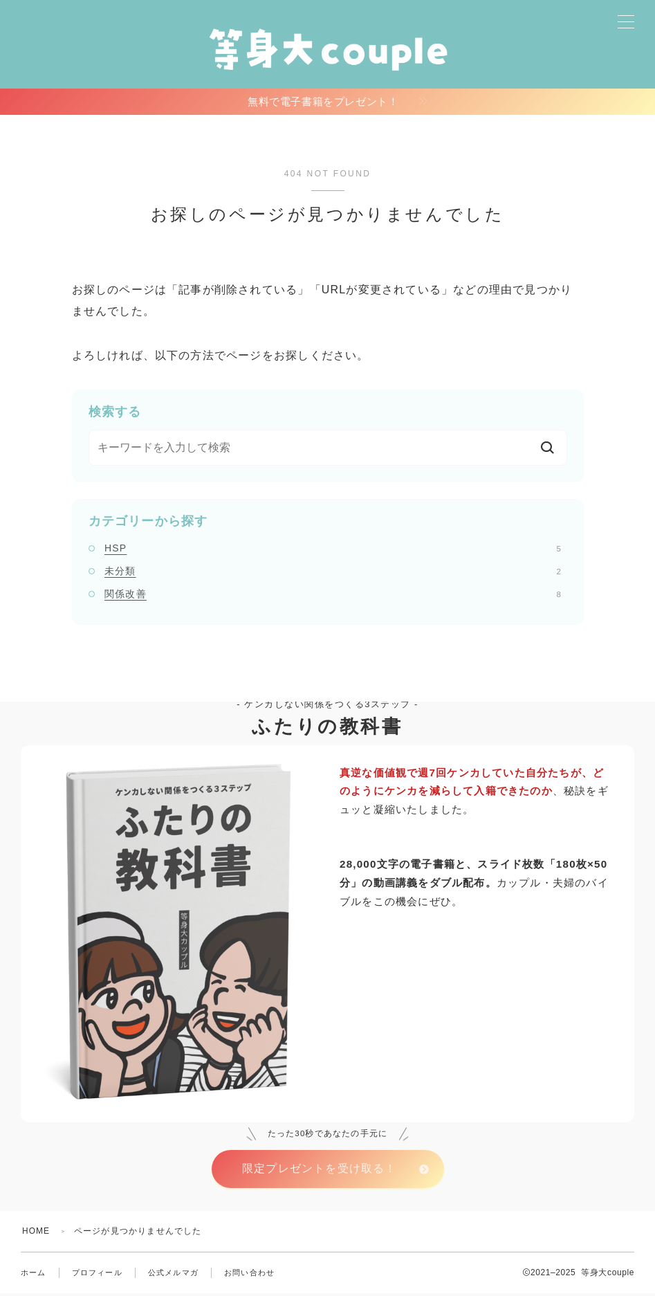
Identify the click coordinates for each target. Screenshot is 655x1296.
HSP (332, 550)
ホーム (33, 1275)
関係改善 (332, 595)
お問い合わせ (249, 1275)
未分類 (332, 572)
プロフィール (97, 1275)
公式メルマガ (173, 1275)
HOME (36, 1234)
